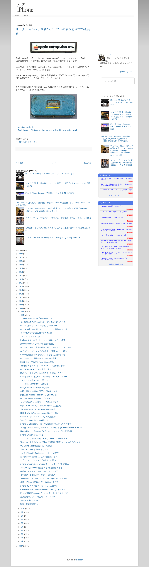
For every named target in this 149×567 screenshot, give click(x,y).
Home (17, 16)
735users (130, 232)
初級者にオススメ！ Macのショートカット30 (39, 471)
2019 (21, 268)
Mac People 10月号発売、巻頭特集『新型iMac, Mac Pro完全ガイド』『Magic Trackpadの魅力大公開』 (115, 138)
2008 (21, 308)
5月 (22, 527)
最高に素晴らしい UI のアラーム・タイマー (38, 497)
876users (130, 226)
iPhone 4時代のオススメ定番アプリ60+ (112, 217)
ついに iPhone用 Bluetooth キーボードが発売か (40, 453)
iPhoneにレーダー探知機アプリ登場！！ (37, 398)
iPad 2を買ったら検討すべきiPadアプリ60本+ (114, 235)
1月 (22, 541)
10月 (23, 509)
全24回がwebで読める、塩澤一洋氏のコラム (39, 457)
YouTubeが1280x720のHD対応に (34, 384)
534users (130, 249)
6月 (22, 523)
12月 (23, 312)
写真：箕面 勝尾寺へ (29, 504)
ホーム (53, 163)
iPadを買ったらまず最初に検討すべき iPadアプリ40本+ (116, 224)
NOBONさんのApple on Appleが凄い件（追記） (40, 413)
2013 (21, 290)
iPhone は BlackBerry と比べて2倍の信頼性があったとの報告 (45, 424)
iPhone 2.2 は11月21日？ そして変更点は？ (38, 417)
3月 (22, 534)
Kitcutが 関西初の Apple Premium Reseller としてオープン (44, 493)
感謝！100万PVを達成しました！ (34, 449)
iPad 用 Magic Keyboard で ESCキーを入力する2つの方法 (49, 193)
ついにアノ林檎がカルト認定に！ (34, 380)
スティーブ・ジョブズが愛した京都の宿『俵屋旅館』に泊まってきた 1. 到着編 (58, 218)
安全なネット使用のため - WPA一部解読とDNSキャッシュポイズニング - (50, 442)
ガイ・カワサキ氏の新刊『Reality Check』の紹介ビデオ (43, 438)
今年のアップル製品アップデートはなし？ (38, 475)
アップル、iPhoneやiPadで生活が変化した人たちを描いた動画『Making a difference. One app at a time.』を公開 (121, 150)
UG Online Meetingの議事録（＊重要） (36, 446)
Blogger (79, 560)
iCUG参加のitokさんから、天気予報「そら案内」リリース (44, 377)
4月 (22, 531)
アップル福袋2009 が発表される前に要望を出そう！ (42, 468)
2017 (21, 276)
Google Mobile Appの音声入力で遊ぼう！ (37, 369)
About (26, 16)
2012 (21, 294)
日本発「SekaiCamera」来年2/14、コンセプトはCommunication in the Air (51, 428)
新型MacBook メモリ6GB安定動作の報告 (37, 344)
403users (130, 261)
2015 (21, 283)
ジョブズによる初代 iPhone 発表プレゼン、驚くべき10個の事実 (116, 179)
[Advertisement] (84, 8)
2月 (22, 538)
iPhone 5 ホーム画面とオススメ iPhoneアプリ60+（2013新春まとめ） (114, 258)
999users (130, 215)
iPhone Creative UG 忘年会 (31, 435)
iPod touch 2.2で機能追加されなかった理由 (38, 358)
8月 (22, 516)
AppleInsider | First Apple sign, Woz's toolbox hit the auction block (47, 130)
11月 (23, 315)
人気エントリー (105, 203)
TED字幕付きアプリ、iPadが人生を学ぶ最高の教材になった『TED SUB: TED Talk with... (116, 247)
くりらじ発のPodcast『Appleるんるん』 (37, 318)
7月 (22, 520)
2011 (21, 297)
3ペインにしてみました (30, 337)
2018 (21, 272)
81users (130, 193)
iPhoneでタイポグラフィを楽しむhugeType (38, 326)
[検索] (117, 81)
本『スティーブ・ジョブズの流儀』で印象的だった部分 (43, 351)
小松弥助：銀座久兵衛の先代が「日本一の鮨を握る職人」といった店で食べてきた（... (116, 241)
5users (131, 187)
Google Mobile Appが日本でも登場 (34, 388)
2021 (21, 261)
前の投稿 (87, 163)
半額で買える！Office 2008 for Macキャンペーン (40, 391)
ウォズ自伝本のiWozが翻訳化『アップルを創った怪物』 (43, 322)
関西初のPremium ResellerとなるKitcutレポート (40, 395)
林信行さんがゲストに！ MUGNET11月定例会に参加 (42, 366)
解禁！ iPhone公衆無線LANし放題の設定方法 (39, 482)
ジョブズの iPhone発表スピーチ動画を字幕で (39, 402)
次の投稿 (19, 163)
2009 (21, 305)
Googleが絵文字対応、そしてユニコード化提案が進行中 (43, 329)
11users (130, 181)
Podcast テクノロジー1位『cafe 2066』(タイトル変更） (43, 340)
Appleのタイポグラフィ (29, 141)
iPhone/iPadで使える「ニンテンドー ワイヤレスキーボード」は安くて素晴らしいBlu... (116, 253)
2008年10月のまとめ (29, 500)
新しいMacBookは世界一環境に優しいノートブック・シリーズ (46, 347)
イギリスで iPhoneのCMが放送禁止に (36, 333)
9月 (22, 512)
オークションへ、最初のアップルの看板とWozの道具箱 (43, 479)
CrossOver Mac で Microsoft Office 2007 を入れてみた (42, 490)
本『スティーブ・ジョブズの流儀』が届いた (39, 460)
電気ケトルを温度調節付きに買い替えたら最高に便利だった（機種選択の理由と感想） (116, 184)
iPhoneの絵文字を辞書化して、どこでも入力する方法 (42, 355)
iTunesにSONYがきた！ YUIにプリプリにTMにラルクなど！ (50, 174)
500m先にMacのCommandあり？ (34, 420)
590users (130, 244)
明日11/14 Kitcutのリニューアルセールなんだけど (41, 406)
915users (130, 221)
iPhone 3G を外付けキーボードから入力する (39, 486)
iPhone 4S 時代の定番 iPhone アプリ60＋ (112, 206)
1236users (129, 209)
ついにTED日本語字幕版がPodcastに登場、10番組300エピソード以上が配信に (116, 230)
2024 (21, 254)
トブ (109, 55)
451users (130, 255)
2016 (21, 279)
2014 (21, 286)
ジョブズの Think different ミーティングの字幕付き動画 (116, 190)
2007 (21, 546)
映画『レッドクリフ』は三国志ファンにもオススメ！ (42, 373)
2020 (21, 265)
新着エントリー (105, 175)
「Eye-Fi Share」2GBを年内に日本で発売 (37, 409)
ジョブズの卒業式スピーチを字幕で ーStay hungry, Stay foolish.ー (52, 238)
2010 (21, 301)
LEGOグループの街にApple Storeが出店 (37, 362)
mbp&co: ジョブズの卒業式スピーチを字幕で (114, 212)
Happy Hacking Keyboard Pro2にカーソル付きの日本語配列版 (46, 431)
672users (130, 238)
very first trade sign (26, 127)
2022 (21, 257)
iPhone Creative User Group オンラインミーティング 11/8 (44, 464)
